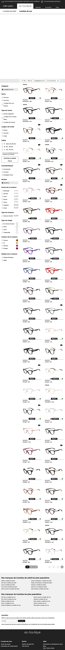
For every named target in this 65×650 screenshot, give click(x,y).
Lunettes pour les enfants (8, 58)
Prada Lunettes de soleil (8, 534)
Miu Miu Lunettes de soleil (8, 536)
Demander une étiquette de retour (53, 597)
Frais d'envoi (25, 599)
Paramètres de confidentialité (9, 599)
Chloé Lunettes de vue (40, 556)
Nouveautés (6, 122)
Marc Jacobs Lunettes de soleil (39, 542)
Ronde (10, 152)
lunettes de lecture (8, 75)
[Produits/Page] (53, 34)
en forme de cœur (10, 177)
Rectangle (10, 144)
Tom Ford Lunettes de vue (8, 552)
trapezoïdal (10, 186)
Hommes (5, 53)
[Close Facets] (10, 34)
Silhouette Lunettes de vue (41, 558)
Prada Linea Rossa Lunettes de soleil (41, 536)
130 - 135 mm (7, 100)
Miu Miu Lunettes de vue (8, 550)
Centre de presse (5, 597)
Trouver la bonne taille (10, 113)
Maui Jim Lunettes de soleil (39, 540)
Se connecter (48, 7)
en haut (61, 638)
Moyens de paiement (28, 597)
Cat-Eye (10, 147)
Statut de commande (49, 603)
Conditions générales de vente (9, 638)
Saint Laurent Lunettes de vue (42, 550)
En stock (5, 125)
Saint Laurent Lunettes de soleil (10, 542)
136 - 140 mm (8, 103)
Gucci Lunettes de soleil (8, 538)
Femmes (5, 51)
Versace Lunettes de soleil (38, 538)
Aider (44, 595)
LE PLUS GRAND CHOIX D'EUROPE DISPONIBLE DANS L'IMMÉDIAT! (22, 1)
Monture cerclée (10, 169)
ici (10, 577)
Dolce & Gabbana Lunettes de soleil (41, 534)
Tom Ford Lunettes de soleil (9, 540)
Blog (44, 599)
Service (24, 595)
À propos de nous (6, 595)
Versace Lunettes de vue (40, 552)
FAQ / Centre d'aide (48, 601)
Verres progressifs (8, 67)
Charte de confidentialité (8, 640)
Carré (10, 150)
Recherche (38, 7)
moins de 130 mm (9, 97)
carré (10, 183)
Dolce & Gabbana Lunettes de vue (11, 558)
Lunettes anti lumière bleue (9, 71)
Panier (57, 7)
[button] (8, 6)
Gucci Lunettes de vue (7, 556)
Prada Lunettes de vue (7, 554)
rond (10, 180)
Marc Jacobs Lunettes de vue (42, 554)
